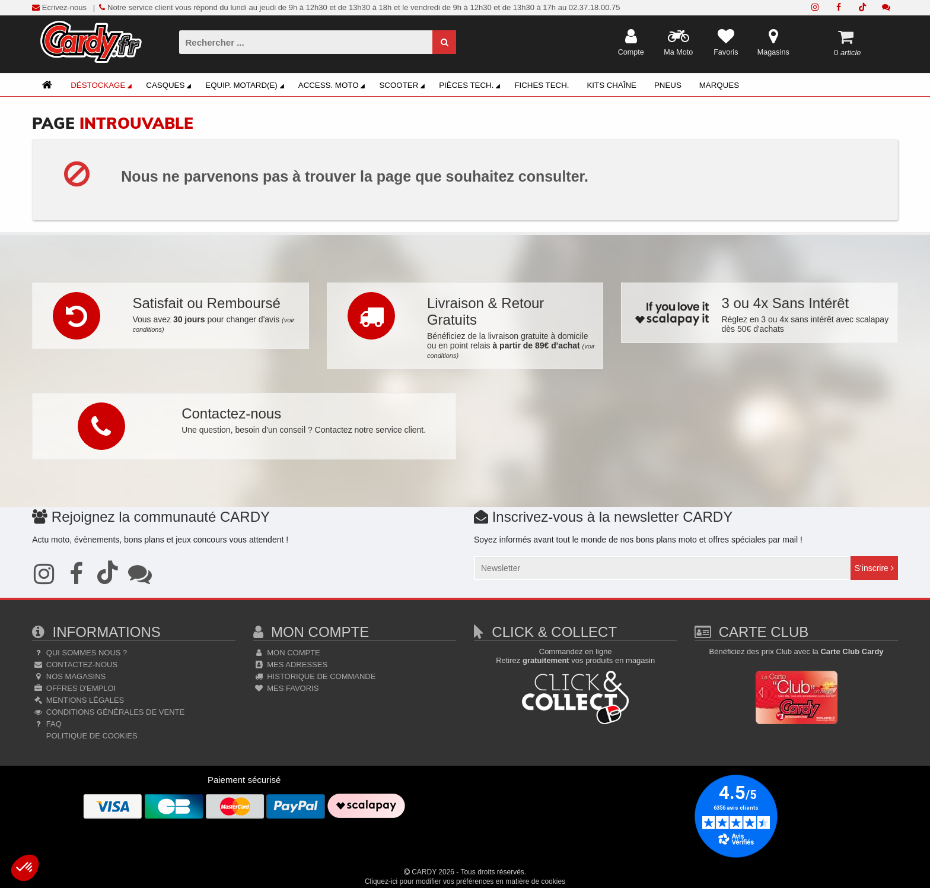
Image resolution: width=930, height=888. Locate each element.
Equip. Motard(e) (246, 86)
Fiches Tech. (541, 85)
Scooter (403, 86)
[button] (25, 868)
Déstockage (103, 86)
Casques (170, 86)
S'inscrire (874, 568)
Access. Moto (333, 86)
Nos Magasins (69, 676)
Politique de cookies (90, 735)
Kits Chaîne (611, 85)
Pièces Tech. (471, 86)
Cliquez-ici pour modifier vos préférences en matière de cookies (465, 881)
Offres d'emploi (74, 688)
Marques (719, 85)
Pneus (667, 85)
